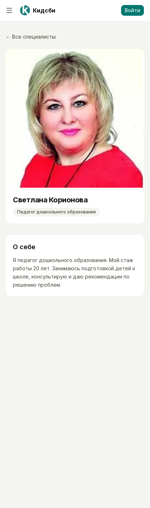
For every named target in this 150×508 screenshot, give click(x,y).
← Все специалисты (31, 37)
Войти (132, 10)
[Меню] (9, 10)
